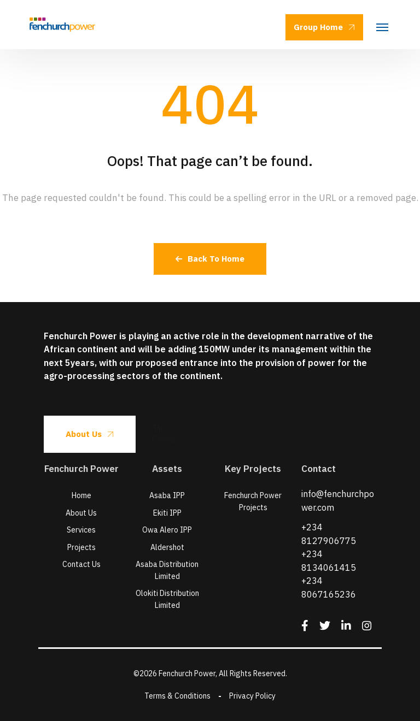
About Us (90, 434)
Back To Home (210, 258)
